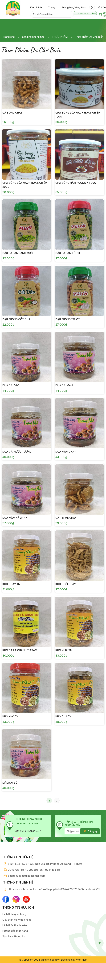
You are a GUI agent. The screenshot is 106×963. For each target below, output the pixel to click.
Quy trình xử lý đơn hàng (17, 919)
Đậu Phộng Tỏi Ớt (67, 319)
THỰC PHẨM (60, 36)
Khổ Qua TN (63, 716)
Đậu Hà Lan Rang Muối (17, 253)
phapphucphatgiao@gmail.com (26, 875)
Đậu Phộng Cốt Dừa (16, 319)
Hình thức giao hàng (14, 914)
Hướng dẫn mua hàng (15, 931)
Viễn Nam (81, 959)
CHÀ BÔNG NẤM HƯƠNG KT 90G (75, 182)
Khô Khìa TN (63, 650)
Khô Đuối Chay (65, 584)
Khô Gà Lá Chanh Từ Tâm (19, 650)
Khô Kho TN (10, 716)
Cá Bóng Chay (12, 112)
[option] (37, 7)
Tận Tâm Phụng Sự (13, 936)
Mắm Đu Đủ (9, 782)
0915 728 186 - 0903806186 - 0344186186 (34, 869)
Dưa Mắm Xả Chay (14, 517)
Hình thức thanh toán (14, 925)
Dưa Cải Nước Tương (17, 451)
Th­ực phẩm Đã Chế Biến (89, 36)
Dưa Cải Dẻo (10, 385)
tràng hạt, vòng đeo (74, 7)
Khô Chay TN (11, 584)
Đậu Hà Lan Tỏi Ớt (67, 253)
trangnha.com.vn (50, 959)
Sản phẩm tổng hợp (33, 36)
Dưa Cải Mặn (64, 385)
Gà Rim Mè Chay (66, 517)
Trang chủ (9, 36)
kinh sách (36, 7)
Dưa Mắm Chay (65, 451)
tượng (52, 7)
